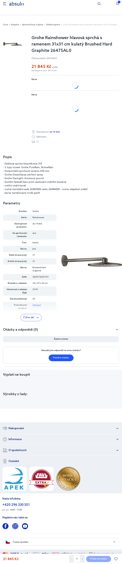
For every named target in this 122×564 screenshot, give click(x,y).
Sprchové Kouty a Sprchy (32, 25)
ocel (68, 85)
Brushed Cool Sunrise (46, 100)
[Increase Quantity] (82, 558)
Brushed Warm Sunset (46, 108)
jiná (56, 85)
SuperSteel (68, 116)
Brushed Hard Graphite (77, 100)
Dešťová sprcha (53, 25)
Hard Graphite (95, 108)
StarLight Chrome (44, 116)
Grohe (35, 211)
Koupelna (15, 25)
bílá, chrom (40, 85)
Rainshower (38, 217)
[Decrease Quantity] (71, 558)
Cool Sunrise (72, 108)
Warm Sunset (89, 116)
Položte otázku (61, 357)
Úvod (5, 25)
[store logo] (16, 3)
